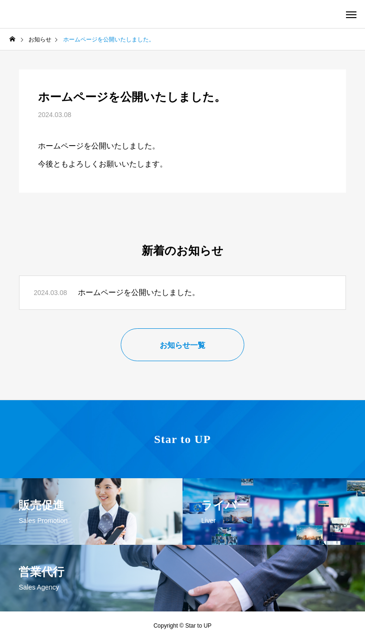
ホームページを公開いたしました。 (139, 292)
